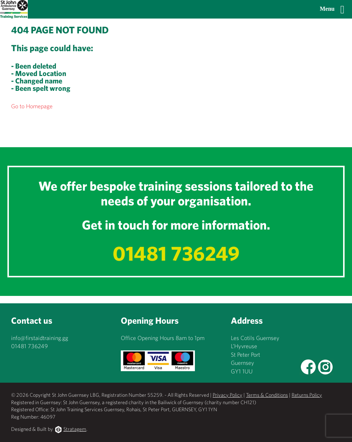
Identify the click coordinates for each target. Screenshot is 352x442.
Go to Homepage (32, 106)
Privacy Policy (227, 395)
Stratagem (74, 429)
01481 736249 (176, 253)
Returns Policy (307, 395)
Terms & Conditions (267, 395)
